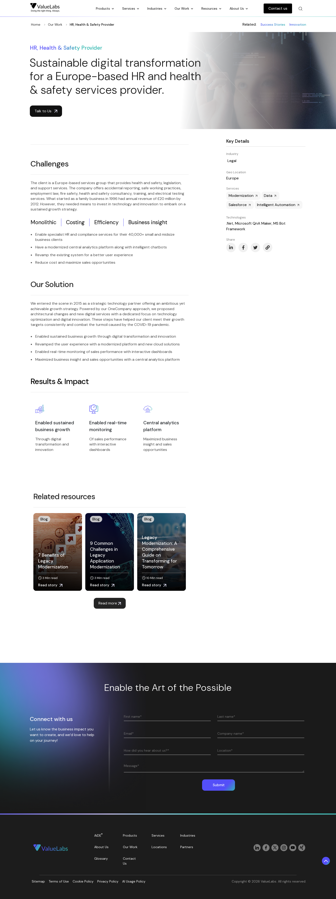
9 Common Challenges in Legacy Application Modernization (105, 555)
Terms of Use (59, 881)
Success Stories (273, 24)
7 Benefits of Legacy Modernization (53, 561)
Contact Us (129, 861)
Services (129, 8)
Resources (209, 8)
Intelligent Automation (278, 204)
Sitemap (38, 881)
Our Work (182, 8)
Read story (50, 585)
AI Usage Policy (133, 881)
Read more (109, 603)
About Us (237, 8)
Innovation (297, 24)
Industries (155, 8)
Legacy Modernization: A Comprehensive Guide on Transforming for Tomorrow (159, 552)
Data (270, 195)
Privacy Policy (107, 881)
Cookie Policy (83, 881)
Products (103, 8)
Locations (159, 847)
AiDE (98, 835)
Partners (186, 847)
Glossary (101, 858)
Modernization (243, 195)
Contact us (277, 8)
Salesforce (240, 204)
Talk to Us (46, 111)
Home (35, 24)
